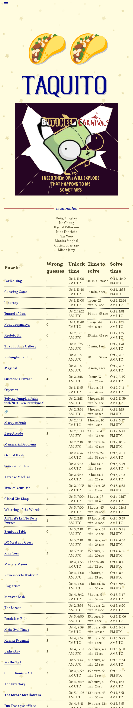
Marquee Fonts (15, 423)
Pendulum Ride (15, 619)
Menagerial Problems (20, 444)
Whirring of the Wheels (22, 510)
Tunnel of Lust (15, 314)
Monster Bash (14, 597)
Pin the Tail (12, 662)
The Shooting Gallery (20, 346)
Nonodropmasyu (17, 325)
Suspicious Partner (18, 379)
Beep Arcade (13, 434)
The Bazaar (12, 608)
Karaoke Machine (17, 477)
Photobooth (12, 335)
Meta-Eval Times (16, 630)
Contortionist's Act (18, 673)
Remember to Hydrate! (21, 575)
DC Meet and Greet (18, 542)
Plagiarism (12, 586)
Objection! (12, 390)
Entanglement (16, 357)
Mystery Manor (16, 564)
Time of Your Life (17, 488)
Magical (10, 368)
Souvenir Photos (16, 466)
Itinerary (11, 303)
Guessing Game (15, 292)
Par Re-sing (13, 281)
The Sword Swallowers (22, 695)
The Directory (14, 684)
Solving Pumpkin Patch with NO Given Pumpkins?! (24, 401)
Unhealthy (12, 651)
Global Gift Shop (16, 499)
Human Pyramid (16, 641)
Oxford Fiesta (14, 455)
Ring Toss (11, 553)
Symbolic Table (15, 532)
